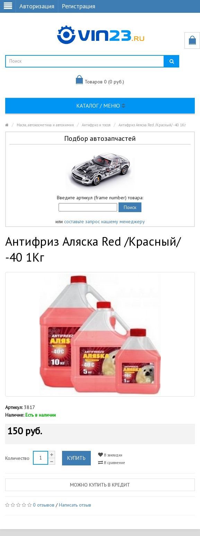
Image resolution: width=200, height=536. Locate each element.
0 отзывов (43, 505)
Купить (76, 458)
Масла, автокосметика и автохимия (45, 124)
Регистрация (78, 6)
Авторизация (36, 6)
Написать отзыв (75, 505)
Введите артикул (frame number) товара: (100, 197)
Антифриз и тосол (96, 124)
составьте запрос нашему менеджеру (104, 221)
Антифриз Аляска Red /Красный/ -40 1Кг (152, 124)
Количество (17, 458)
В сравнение (111, 462)
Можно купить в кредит (100, 485)
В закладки (110, 454)
